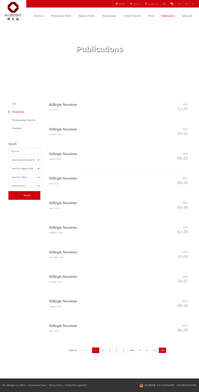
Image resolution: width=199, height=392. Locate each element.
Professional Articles (24, 120)
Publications (168, 15)
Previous (85, 350)
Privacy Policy (55, 385)
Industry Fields (87, 15)
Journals (17, 128)
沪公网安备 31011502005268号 (159, 385)
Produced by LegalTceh (75, 385)
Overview (38, 15)
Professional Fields (61, 15)
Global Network (132, 15)
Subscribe (187, 15)
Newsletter (18, 111)
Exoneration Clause (37, 385)
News (151, 15)
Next (132, 350)
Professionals (109, 15)
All (14, 103)
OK (162, 350)
